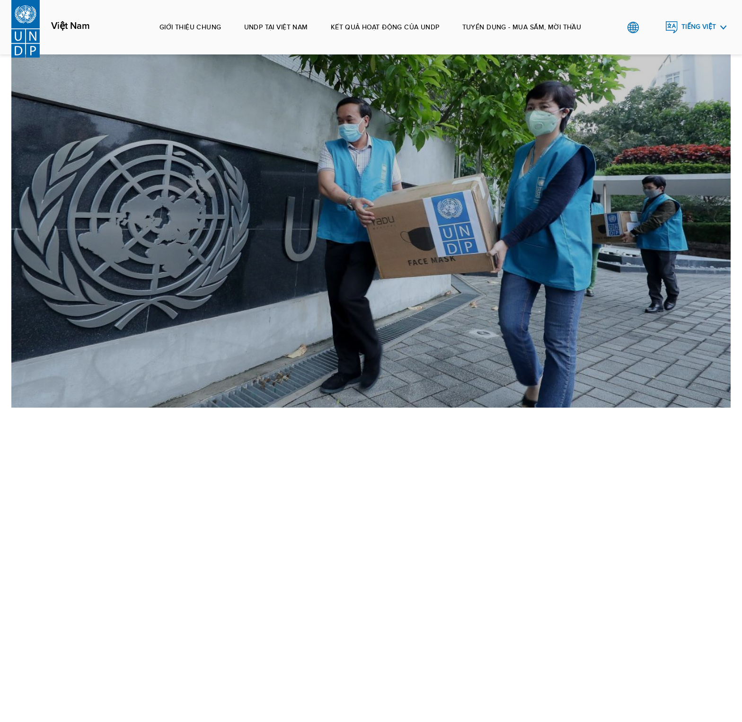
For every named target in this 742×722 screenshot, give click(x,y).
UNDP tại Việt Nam (276, 27)
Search (652, 27)
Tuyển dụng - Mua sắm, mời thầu (522, 27)
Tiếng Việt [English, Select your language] (698, 27)
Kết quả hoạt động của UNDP (385, 27)
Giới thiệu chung (190, 27)
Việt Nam (70, 26)
